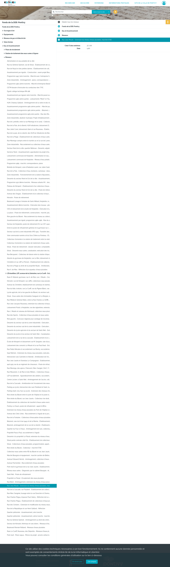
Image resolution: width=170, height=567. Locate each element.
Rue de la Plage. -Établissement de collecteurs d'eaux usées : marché (28, 137)
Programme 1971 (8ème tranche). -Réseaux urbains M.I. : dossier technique (28, 182)
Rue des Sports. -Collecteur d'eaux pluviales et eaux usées (28, 315)
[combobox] (101, 12)
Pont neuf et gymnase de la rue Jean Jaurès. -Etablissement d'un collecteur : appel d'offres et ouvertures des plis (28, 467)
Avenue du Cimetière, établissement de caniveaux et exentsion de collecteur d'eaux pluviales (28, 285)
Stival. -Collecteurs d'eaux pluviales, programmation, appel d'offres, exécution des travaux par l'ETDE (28, 444)
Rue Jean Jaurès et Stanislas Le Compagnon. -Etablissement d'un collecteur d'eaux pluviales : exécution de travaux (28, 360)
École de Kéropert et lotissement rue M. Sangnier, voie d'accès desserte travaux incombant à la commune (28, 341)
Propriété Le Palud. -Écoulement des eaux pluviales (25, 478)
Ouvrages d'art (9, 31)
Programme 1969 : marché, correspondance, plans (25, 163)
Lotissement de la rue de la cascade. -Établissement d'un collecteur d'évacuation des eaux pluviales (28, 338)
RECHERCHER (70, 3)
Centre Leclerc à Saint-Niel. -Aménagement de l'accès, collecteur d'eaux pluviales (28, 379)
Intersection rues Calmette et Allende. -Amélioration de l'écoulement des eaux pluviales (28, 357)
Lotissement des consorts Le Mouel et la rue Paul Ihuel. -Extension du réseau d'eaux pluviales (28, 345)
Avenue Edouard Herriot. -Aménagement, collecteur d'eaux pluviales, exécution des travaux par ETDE (28, 459)
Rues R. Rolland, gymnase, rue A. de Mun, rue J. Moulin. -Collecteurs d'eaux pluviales (28, 277)
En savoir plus (77, 561)
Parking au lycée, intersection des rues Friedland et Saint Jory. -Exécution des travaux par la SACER (28, 387)
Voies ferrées (8, 42)
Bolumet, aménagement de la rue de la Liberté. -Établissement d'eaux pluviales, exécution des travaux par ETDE (28, 425)
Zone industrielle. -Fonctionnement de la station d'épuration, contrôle (28, 175)
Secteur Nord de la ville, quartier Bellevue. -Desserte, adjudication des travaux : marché (28, 148)
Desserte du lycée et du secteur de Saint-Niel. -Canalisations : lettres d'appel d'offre (28, 334)
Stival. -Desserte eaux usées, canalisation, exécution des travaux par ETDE (28, 250)
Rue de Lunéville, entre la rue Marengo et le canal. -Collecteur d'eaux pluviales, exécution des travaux (28, 122)
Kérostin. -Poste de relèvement (18, 197)
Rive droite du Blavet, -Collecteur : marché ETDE (24, 448)
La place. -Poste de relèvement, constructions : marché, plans (28, 213)
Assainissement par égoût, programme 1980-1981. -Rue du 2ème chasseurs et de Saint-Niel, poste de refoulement (28, 220)
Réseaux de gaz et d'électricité (14, 38)
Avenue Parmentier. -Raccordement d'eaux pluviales (25, 463)
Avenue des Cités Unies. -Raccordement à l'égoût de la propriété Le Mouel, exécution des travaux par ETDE (28, 414)
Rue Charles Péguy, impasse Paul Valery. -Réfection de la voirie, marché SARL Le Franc (28, 497)
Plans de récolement (12, 49)
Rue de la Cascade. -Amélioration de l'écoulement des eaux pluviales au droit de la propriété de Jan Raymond (28, 383)
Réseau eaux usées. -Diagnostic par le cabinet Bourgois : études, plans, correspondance (28, 470)
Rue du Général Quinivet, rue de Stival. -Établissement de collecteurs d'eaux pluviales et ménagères (28, 65)
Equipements (8, 34)
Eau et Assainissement (12, 46)
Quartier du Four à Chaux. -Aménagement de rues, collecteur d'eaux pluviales (28, 429)
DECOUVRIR (84, 3)
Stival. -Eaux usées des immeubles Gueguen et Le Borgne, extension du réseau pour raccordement (28, 296)
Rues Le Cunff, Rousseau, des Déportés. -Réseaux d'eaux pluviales (28, 531)
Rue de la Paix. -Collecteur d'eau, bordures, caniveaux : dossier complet (28, 171)
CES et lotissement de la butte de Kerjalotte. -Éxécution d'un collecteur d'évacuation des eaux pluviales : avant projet (28, 209)
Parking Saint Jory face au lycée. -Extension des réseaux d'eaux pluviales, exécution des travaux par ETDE (28, 391)
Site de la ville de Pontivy (146, 3)
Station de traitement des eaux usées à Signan (21, 53)
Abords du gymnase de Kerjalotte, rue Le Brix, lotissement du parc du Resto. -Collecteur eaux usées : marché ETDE (28, 258)
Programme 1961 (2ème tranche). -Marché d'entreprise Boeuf (28, 84)
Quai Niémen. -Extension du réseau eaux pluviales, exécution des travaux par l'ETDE (28, 353)
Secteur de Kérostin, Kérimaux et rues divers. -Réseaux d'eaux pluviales (28, 524)
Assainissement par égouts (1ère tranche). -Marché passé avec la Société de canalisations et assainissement (28, 95)
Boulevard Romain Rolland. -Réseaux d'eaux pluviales (26, 527)
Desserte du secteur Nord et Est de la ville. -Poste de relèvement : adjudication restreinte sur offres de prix (28, 190)
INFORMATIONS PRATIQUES (119, 3)
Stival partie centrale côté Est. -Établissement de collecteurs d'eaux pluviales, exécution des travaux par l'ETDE (28, 440)
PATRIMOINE (99, 3)
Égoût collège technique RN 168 (18, 91)
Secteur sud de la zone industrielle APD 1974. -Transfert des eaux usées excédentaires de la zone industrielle (28, 232)
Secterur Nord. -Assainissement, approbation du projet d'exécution (28, 152)
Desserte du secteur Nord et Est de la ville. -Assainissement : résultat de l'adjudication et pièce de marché (28, 178)
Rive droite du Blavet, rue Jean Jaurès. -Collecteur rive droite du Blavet (28, 398)
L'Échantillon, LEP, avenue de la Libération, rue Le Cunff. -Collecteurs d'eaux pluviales (28, 273)
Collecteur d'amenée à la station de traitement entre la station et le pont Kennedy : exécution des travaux (28, 239)
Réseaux (8, 57)
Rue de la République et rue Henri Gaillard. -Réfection (26, 508)
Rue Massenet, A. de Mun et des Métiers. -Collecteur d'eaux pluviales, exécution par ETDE (28, 372)
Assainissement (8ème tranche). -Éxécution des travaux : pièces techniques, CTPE (28, 205)
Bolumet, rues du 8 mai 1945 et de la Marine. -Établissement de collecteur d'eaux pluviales (28, 421)
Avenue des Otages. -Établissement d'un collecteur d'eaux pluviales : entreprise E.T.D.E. (28, 194)
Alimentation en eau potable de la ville (20, 61)
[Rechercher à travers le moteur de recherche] (72, 12)
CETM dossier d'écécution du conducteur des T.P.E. (25, 87)
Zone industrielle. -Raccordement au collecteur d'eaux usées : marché (28, 144)
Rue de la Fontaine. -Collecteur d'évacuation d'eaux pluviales (28, 417)
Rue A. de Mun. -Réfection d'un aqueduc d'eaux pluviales (27, 269)
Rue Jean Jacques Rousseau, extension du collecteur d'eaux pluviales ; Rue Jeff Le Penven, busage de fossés (28, 304)
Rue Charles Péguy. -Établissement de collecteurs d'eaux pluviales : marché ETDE (28, 501)
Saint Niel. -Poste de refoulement (19, 474)
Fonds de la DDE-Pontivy (11, 27)
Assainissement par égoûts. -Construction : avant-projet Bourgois (28, 72)
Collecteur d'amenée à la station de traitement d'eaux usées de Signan (28, 243)
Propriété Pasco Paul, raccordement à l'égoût (23, 433)
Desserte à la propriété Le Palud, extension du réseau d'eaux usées (28, 436)
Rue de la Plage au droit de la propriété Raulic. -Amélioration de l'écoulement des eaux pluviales (28, 266)
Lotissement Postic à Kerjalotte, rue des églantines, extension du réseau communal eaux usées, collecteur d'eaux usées (28, 307)
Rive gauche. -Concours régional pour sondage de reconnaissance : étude (28, 319)
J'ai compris (92, 561)
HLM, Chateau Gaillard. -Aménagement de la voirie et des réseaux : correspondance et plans (28, 103)
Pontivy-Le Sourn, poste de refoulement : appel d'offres (26, 406)
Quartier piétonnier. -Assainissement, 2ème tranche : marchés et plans (28, 516)
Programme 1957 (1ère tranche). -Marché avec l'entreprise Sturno (28, 76)
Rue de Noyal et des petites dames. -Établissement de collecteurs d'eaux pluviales (28, 68)
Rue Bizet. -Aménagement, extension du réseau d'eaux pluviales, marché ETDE (28, 482)
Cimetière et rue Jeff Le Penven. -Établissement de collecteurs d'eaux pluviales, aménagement (28, 262)
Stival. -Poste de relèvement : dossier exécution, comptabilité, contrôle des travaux (28, 247)
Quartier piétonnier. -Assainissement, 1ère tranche (24, 512)
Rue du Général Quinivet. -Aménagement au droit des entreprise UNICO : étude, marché (28, 520)
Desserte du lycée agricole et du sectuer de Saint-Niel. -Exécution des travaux (28, 330)
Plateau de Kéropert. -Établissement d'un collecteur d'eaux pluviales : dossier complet (28, 186)
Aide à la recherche (60, 15)
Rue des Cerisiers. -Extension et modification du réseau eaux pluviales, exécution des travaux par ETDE (28, 505)
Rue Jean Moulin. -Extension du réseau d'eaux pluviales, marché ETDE (28, 486)
